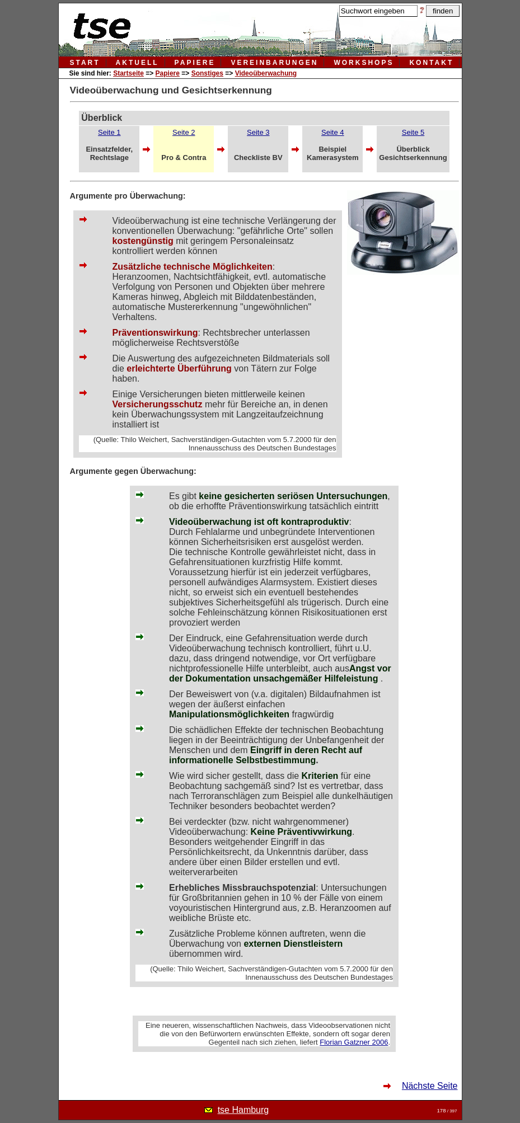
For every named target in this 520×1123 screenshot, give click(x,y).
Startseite (128, 73)
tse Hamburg (243, 1110)
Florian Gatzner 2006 (354, 1042)
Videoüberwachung (266, 73)
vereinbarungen (274, 63)
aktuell (137, 63)
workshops (363, 63)
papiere (195, 63)
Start (85, 63)
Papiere (168, 73)
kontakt (431, 63)
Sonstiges (207, 73)
